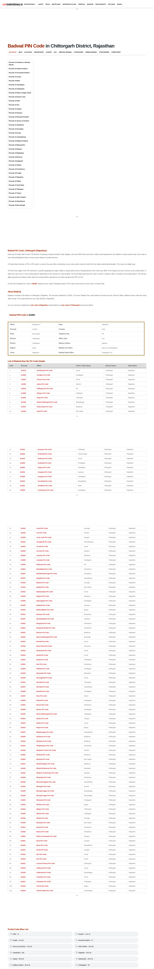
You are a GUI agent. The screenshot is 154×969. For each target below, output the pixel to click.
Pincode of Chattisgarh (16, 89)
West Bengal (116, 264)
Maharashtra (39, 52)
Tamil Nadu (115, 250)
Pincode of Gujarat (15, 109)
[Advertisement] (77, 25)
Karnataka (115, 218)
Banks (119, 4)
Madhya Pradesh (117, 227)
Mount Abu (113, 121)
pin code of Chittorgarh (98, 168)
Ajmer (111, 77)
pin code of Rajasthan (66, 168)
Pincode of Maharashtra (17, 145)
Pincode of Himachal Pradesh (19, 117)
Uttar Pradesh (104, 52)
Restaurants (100, 4)
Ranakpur (113, 137)
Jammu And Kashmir (119, 208)
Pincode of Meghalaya (16, 153)
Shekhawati (113, 145)
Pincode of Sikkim (15, 181)
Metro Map (56, 4)
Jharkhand (115, 213)
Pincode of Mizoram (15, 157)
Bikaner (112, 85)
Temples (81, 4)
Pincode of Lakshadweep (17, 137)
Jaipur (111, 97)
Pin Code (111, 4)
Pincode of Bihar (14, 81)
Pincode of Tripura (15, 193)
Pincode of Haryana (15, 113)
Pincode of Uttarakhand (17, 201)
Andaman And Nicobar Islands (124, 171)
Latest (41, 4)
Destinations (29, 4)
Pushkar (112, 133)
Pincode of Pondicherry (17, 169)
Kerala (113, 222)
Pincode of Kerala (15, 133)
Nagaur (112, 125)
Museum (90, 4)
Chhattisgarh (116, 185)
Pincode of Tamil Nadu (16, 185)
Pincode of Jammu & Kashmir (19, 121)
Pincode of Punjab (15, 173)
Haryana (114, 199)
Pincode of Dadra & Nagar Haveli (20, 93)
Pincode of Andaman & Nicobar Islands (19, 63)
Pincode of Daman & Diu (17, 97)
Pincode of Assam (15, 77)
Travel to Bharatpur (116, 158)
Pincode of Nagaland (16, 161)
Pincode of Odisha (15, 165)
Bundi (111, 89)
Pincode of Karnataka (16, 129)
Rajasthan (12, 52)
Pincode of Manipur (15, 149)
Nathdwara (113, 129)
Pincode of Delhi (14, 101)
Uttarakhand (78, 52)
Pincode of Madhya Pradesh (18, 141)
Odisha (113, 236)
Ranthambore (114, 141)
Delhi (47, 4)
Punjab (113, 241)
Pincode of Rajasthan (16, 177)
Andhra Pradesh (91, 52)
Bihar (112, 180)
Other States (116, 52)
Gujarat (49, 52)
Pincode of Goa (14, 105)
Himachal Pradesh (65, 52)
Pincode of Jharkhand (16, 125)
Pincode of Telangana (16, 189)
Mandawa (113, 117)
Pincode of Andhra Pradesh (18, 68)
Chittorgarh (113, 93)
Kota (111, 109)
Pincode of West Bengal (17, 205)
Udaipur (112, 149)
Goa (55, 52)
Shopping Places (69, 4)
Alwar (111, 81)
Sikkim (113, 246)
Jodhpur (112, 105)
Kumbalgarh (113, 113)
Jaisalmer (113, 101)
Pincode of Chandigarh (16, 85)
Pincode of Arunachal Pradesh (19, 73)
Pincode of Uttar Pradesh (17, 197)
